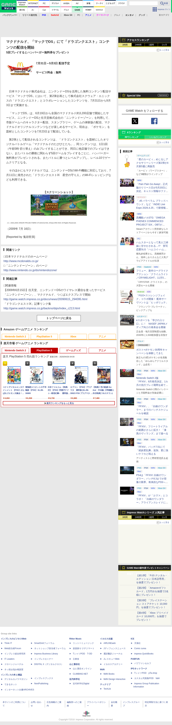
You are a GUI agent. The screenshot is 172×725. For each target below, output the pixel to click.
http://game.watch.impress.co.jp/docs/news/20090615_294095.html (45, 299)
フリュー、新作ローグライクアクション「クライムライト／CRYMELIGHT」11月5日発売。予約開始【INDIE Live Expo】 (152, 277)
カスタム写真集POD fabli (147, 678)
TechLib (107, 689)
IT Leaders (9, 659)
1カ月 (164, 45)
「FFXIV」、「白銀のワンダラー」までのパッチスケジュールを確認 (152, 410)
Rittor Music (75, 639)
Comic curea (140, 648)
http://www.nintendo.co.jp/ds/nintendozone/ (30, 270)
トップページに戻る (58, 318)
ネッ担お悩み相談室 (13, 669)
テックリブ (105, 684)
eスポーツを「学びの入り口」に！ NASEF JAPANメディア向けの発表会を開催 (152, 324)
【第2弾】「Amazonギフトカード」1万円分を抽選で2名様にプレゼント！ (152, 591)
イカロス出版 (106, 639)
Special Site (134, 95)
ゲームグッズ (73, 350)
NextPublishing (41, 683)
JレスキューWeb (111, 659)
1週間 (151, 45)
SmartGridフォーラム (44, 643)
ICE (132, 639)
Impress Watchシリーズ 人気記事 (146, 512)
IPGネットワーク (139, 668)
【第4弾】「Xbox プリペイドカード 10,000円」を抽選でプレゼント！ (152, 616)
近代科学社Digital (81, 683)
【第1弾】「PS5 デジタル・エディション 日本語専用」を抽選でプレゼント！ (151, 579)
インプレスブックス (43, 678)
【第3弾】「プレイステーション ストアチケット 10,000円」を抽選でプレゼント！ (151, 604)
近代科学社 (74, 679)
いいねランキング (158, 137)
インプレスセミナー (43, 659)
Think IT (8, 643)
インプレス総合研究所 (14, 653)
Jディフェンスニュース (115, 648)
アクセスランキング (138, 40)
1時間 (125, 45)
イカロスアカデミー (113, 664)
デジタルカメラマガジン (16, 679)
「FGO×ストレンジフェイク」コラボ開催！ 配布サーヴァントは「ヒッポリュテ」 (152, 299)
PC (78, 15)
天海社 (137, 643)
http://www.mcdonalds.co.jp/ (21, 261)
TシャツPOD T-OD (82, 653)
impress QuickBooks (143, 653)
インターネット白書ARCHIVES (19, 689)
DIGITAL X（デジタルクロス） (48, 664)
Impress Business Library (46, 653)
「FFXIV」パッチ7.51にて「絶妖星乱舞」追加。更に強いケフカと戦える (152, 450)
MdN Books (109, 674)
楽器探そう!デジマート (83, 648)
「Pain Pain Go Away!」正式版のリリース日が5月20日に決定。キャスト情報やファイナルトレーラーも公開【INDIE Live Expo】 (152, 191)
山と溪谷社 (74, 664)
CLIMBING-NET (80, 674)
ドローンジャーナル (13, 664)
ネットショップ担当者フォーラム (50, 648)
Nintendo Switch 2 (15, 336)
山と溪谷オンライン (82, 668)
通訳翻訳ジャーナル (113, 653)
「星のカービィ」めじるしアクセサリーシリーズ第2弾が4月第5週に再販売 (152, 163)
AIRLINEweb (110, 643)
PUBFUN (135, 659)
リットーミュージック (83, 643)
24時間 (138, 45)
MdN (102, 669)
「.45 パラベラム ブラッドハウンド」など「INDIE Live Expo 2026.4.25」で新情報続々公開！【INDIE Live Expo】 (152, 207)
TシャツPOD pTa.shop (145, 673)
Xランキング (134, 132)
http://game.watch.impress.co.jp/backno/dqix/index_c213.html (42, 308)
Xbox (73, 336)
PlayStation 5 (44, 336)
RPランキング (131, 137)
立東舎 (76, 659)
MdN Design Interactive (114, 679)
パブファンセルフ (142, 663)
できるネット (10, 684)
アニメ (102, 336)
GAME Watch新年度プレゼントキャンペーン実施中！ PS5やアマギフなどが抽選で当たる (148, 569)
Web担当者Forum (12, 648)
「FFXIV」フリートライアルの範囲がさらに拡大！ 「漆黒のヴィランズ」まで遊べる (152, 430)
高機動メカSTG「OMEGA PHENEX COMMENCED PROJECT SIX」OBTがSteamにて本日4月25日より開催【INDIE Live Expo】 (151, 224)
